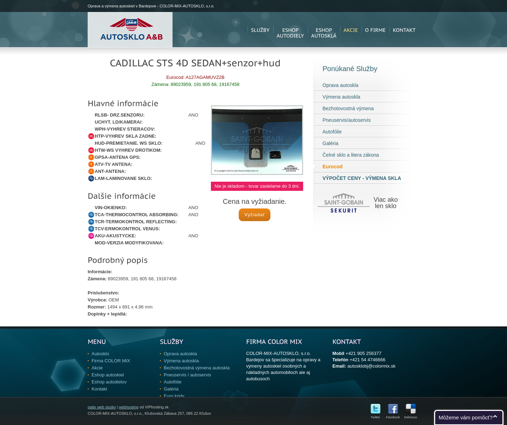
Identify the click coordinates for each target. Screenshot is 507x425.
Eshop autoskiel (108, 374)
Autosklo (100, 353)
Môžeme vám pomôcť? (466, 417)
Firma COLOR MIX (111, 360)
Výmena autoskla (341, 97)
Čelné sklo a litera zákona (351, 155)
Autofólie (332, 132)
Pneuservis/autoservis (347, 120)
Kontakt (99, 389)
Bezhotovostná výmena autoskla (197, 367)
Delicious (410, 415)
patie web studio (102, 407)
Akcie (97, 367)
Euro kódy (174, 396)
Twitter (375, 415)
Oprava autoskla (340, 85)
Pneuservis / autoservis (187, 374)
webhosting (128, 407)
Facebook (393, 415)
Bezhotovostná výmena (348, 108)
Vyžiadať (254, 214)
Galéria (330, 143)
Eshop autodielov (109, 382)
